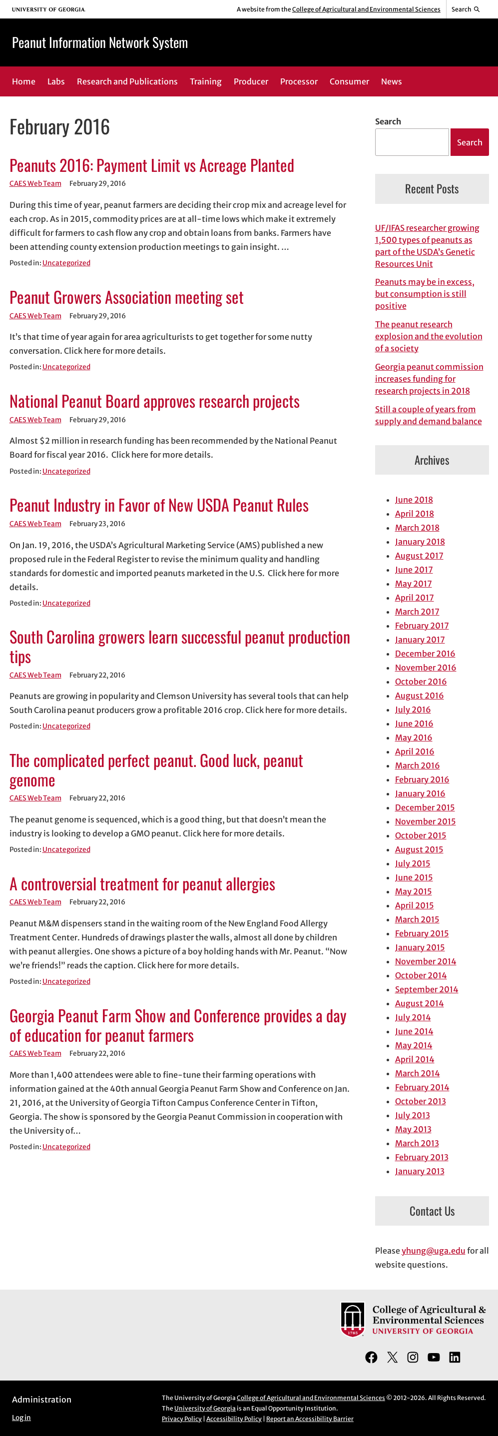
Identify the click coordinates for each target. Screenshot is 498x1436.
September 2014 (427, 989)
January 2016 (420, 793)
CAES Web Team (35, 183)
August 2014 (419, 1003)
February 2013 (422, 1157)
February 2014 (422, 1087)
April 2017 (414, 598)
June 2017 (414, 570)
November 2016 (426, 668)
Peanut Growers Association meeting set (126, 297)
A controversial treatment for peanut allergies (142, 883)
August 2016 (419, 696)
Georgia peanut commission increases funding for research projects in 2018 (429, 379)
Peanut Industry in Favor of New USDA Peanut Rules (159, 505)
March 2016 (417, 765)
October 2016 (421, 682)
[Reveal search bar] (466, 9)
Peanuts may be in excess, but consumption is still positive (425, 294)
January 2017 (420, 640)
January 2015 (420, 947)
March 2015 (417, 919)
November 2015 (425, 821)
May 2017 (413, 584)
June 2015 (414, 877)
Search (388, 121)
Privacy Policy (182, 1419)
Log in (21, 1418)
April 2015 (414, 905)
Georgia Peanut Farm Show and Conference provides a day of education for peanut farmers (178, 1025)
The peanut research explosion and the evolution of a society (429, 336)
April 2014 (415, 1059)
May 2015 (413, 891)
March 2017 (417, 612)
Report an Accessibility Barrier (310, 1419)
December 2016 (425, 654)
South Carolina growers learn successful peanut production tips (179, 646)
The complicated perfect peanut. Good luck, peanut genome (156, 769)
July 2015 (413, 863)
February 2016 (422, 779)
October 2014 (421, 975)
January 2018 (420, 542)
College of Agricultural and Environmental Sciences (366, 9)
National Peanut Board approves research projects (154, 401)
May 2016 (414, 737)
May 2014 (414, 1045)
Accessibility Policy (234, 1419)
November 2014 (426, 961)
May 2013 (413, 1129)
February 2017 (422, 626)
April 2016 (415, 751)
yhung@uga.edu (434, 1251)
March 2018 (417, 528)
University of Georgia (205, 1408)
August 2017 (419, 556)
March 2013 (417, 1143)
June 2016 (414, 723)
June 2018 (414, 500)
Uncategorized (66, 263)
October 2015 (421, 835)
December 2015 (425, 807)
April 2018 (414, 514)
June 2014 (414, 1031)
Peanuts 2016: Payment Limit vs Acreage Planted (151, 165)
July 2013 (412, 1115)
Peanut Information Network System (100, 42)
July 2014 (413, 1017)
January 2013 (420, 1171)
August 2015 (419, 849)
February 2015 (422, 933)
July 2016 (413, 710)
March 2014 (417, 1073)
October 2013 (420, 1101)
